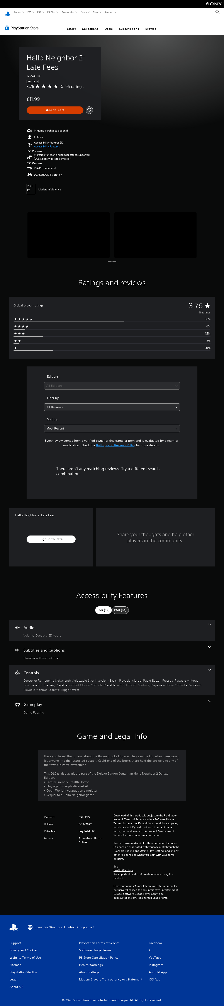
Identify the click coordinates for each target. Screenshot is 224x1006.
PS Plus (51, 12)
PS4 (39, 12)
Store (95, 12)
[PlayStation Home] (7, 12)
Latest (71, 25)
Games (17, 12)
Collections (90, 25)
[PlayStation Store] (22, 23)
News (84, 12)
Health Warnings (123, 866)
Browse (150, 25)
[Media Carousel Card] (68, 231)
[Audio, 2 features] (112, 626)
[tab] (103, 606)
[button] (47, 142)
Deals (109, 25)
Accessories (67, 12)
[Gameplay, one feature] (112, 703)
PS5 (29, 12)
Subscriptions (129, 25)
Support (108, 12)
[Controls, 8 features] (112, 676)
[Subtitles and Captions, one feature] (112, 649)
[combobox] (112, 381)
